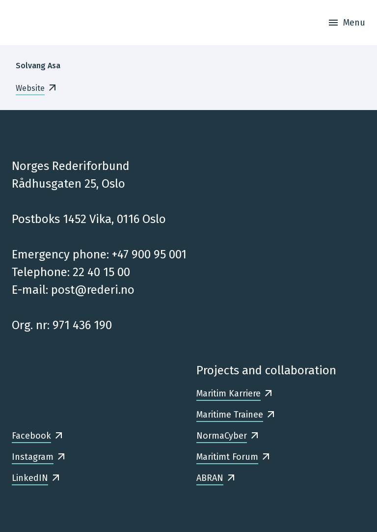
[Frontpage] (22, 22)
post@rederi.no (93, 290)
